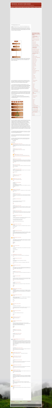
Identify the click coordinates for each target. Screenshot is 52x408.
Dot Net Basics (33, 81)
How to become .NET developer (35, 50)
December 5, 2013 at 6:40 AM (18, 237)
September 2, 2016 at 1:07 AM (20, 154)
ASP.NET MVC (33, 104)
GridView (33, 87)
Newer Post (12, 401)
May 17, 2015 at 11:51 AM (18, 329)
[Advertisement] (26, 15)
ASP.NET (33, 86)
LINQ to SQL (33, 75)
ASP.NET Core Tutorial (34, 56)
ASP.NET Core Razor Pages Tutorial (36, 57)
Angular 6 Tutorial (34, 58)
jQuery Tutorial (33, 69)
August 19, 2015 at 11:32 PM (18, 333)
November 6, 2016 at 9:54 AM (18, 352)
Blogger (27, 405)
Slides (37, 110)
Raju (13, 303)
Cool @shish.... (14, 320)
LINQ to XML (33, 76)
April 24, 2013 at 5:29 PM (18, 182)
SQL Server (33, 99)
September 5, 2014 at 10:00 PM (18, 288)
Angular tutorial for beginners (35, 44)
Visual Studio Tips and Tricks (35, 105)
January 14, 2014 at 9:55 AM (18, 254)
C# (32, 98)
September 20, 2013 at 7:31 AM (19, 215)
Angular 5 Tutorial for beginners (35, 45)
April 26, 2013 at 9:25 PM (17, 189)
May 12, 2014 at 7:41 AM (18, 271)
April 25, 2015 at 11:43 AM (18, 320)
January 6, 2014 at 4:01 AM (16, 245)
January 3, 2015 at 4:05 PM (18, 310)
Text (35, 110)
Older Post (29, 401)
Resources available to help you (35, 51)
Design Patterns (34, 63)
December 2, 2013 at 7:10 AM (19, 230)
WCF (32, 94)
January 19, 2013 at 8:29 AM (17, 164)
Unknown (16, 154)
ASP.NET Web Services (34, 80)
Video (34, 110)
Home (21, 401)
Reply (13, 162)
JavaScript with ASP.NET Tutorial (35, 70)
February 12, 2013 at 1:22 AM (18, 178)
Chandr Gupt (14, 254)
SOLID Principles (34, 64)
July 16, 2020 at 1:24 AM (18, 374)
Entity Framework (34, 93)
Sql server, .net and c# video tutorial (21, 4)
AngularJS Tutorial (34, 68)
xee (13, 245)
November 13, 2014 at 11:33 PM (17, 303)
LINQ (32, 74)
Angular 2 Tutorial (34, 62)
